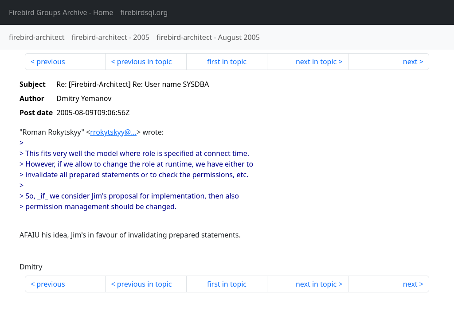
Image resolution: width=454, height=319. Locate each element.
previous (50, 61)
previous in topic (144, 61)
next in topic (316, 61)
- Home (61, 12)
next (410, 61)
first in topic (227, 61)
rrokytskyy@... (113, 132)
